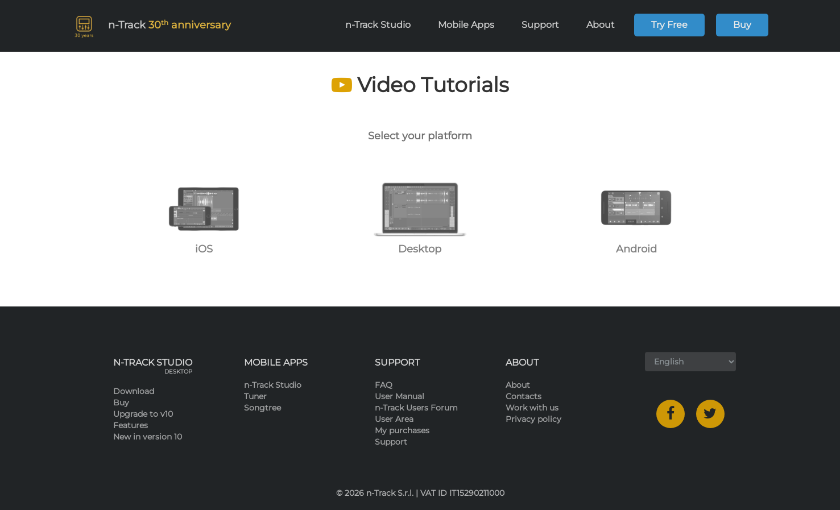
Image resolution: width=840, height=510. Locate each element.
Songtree (262, 408)
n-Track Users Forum (416, 408)
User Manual (399, 396)
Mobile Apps (471, 24)
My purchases (402, 430)
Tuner (255, 396)
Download (133, 391)
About (605, 24)
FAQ (383, 385)
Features (130, 425)
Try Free (669, 24)
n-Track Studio (383, 24)
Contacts (523, 396)
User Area (394, 419)
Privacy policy (533, 419)
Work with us (532, 408)
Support (545, 24)
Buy (742, 24)
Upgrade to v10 (143, 414)
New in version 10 (147, 437)
